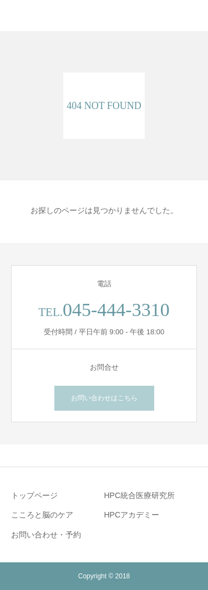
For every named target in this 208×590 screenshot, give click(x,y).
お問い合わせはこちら (104, 398)
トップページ (34, 495)
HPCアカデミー (132, 514)
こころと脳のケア (42, 514)
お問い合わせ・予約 (46, 534)
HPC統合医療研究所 (139, 495)
